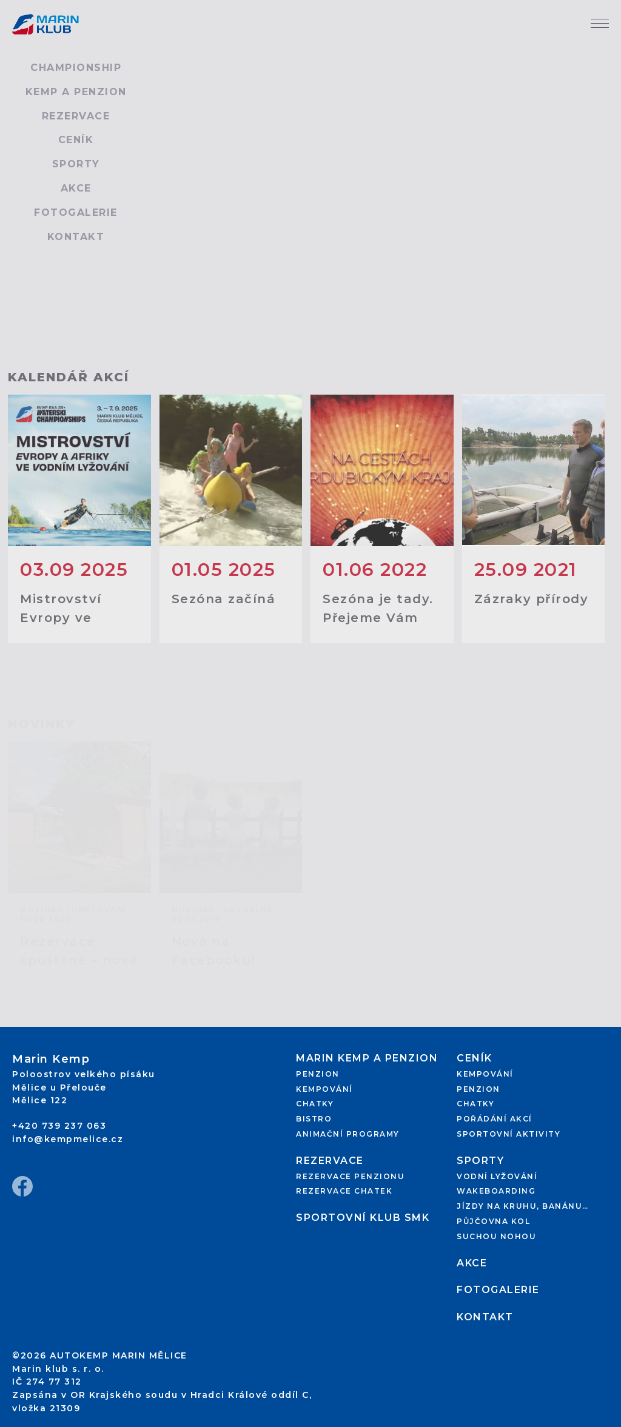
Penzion (318, 1073)
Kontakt (76, 236)
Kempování (324, 1089)
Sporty (76, 164)
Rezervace (76, 116)
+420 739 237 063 (59, 1125)
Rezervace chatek (344, 1190)
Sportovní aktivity (508, 1133)
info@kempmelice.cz (67, 1139)
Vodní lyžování (497, 1176)
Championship (75, 67)
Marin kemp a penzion (367, 1058)
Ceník (76, 139)
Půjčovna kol (493, 1221)
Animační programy (348, 1133)
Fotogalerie (76, 212)
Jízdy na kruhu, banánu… (523, 1206)
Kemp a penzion (76, 92)
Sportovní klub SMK (362, 1217)
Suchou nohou (496, 1236)
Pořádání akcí (494, 1118)
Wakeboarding (496, 1190)
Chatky (315, 1103)
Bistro (314, 1118)
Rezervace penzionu (350, 1176)
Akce (76, 188)
